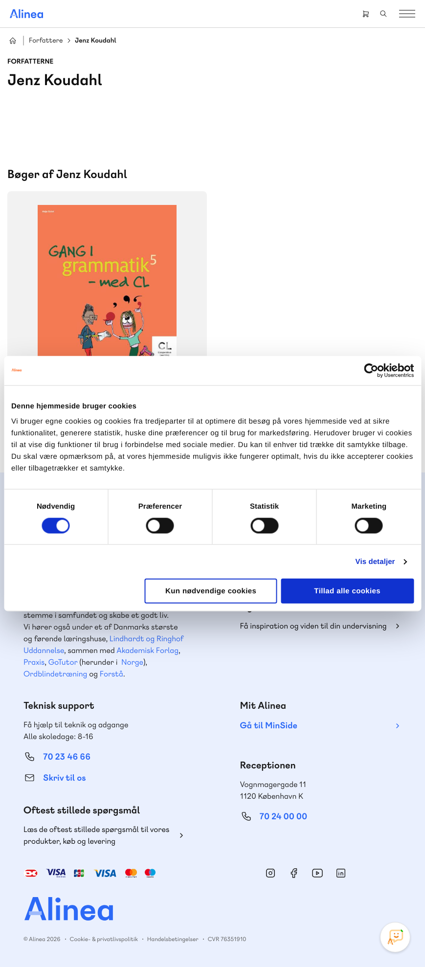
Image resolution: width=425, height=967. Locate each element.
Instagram (270, 873)
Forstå (111, 674)
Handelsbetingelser (173, 939)
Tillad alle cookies (347, 591)
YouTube (317, 873)
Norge (132, 662)
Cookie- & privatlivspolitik (104, 939)
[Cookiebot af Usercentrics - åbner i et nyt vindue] (371, 370)
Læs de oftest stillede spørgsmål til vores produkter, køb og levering (96, 835)
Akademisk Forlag (147, 650)
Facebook (294, 873)
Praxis (34, 662)
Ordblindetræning (55, 674)
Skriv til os (64, 778)
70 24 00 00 (284, 816)
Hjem (12, 40)
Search (383, 13)
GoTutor (63, 662)
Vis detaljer (375, 561)
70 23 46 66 (66, 757)
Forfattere (46, 41)
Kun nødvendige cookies (210, 591)
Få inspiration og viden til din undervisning (313, 626)
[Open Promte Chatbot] (395, 937)
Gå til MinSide (268, 725)
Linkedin (341, 873)
